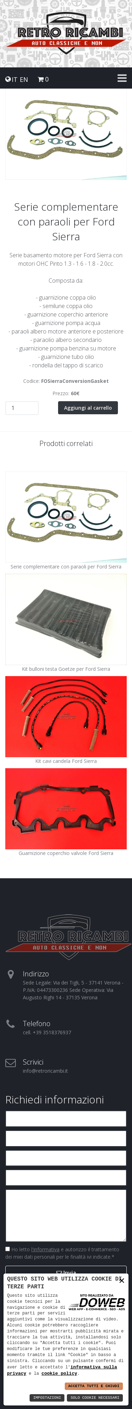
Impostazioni (47, 1398)
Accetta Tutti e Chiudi (93, 1386)
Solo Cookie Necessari (94, 1398)
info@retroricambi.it (45, 1070)
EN (24, 79)
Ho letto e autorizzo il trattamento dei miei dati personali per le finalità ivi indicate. (62, 1253)
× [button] (122, 1280)
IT (15, 79)
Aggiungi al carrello (88, 407)
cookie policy (59, 1373)
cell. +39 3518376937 (47, 1032)
